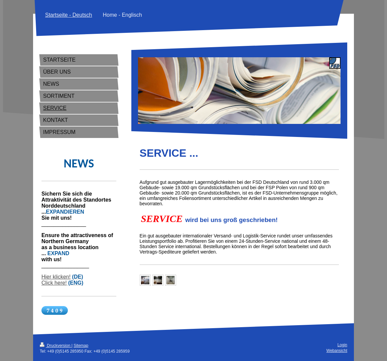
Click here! (54, 283)
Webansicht (337, 350)
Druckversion (56, 345)
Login (342, 345)
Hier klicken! (56, 277)
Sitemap (81, 345)
